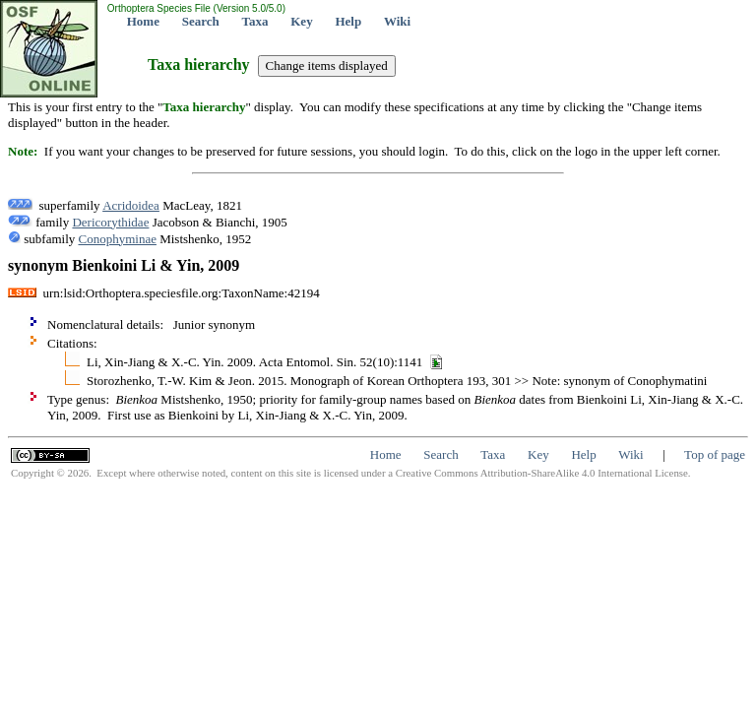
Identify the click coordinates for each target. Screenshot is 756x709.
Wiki (397, 21)
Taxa (255, 21)
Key (301, 21)
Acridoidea (130, 205)
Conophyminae (118, 238)
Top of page (714, 454)
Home (143, 21)
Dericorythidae (110, 222)
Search (201, 21)
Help (348, 21)
